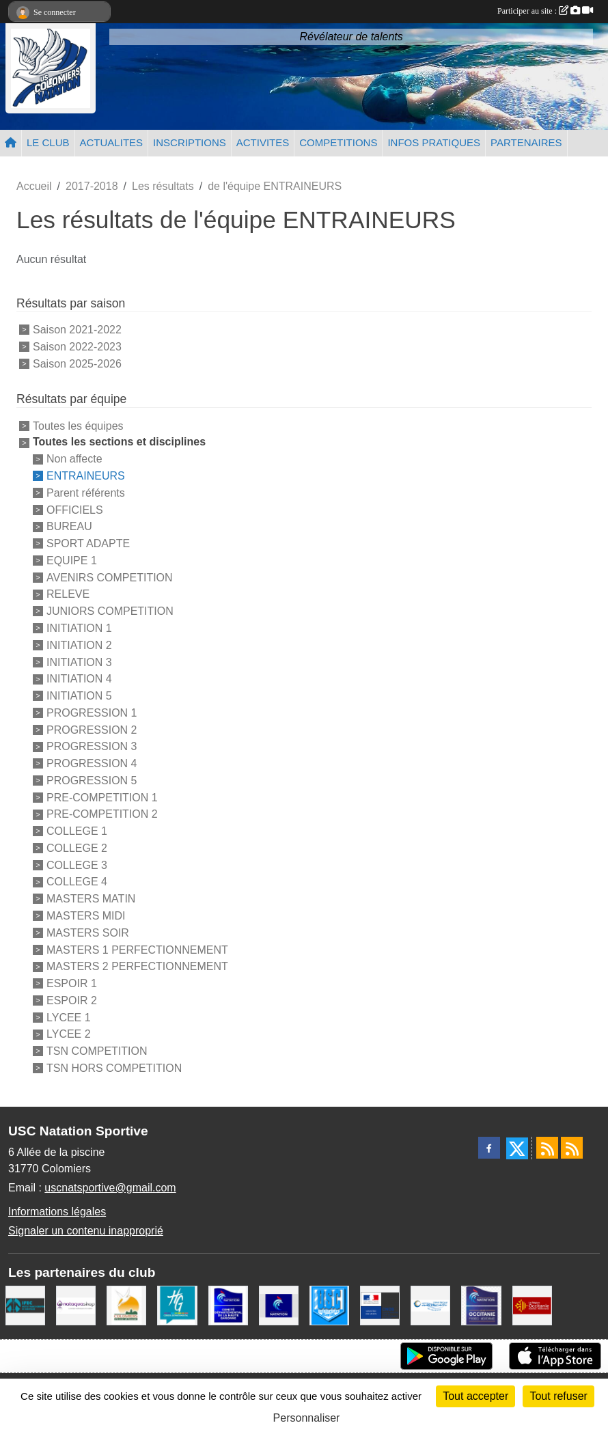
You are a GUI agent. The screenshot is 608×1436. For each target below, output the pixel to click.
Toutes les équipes (78, 425)
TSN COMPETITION (97, 1051)
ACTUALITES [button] (111, 142)
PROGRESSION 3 (91, 746)
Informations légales (57, 1211)
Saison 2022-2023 (77, 347)
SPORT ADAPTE (88, 543)
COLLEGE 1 (76, 831)
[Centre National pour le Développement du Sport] (380, 1304)
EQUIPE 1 (71, 560)
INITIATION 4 (79, 679)
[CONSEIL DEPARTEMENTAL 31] (177, 1304)
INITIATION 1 (79, 628)
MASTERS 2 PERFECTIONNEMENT (137, 966)
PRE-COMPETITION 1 (102, 797)
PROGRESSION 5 (91, 780)
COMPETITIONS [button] (338, 142)
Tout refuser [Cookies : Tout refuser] (558, 1396)
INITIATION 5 (79, 696)
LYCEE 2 (68, 1034)
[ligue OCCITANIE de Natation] (481, 1304)
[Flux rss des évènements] (572, 1148)
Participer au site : (545, 11)
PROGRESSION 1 (91, 713)
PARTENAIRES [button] (526, 142)
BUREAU (69, 526)
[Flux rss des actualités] (547, 1148)
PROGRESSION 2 (91, 729)
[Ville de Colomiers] (126, 1304)
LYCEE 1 (68, 1017)
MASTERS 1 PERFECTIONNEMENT (137, 949)
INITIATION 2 (79, 645)
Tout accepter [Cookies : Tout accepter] (475, 1396)
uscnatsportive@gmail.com (110, 1187)
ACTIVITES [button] (263, 142)
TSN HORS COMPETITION (114, 1068)
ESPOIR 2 (71, 1000)
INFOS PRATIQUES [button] (433, 142)
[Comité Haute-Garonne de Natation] (228, 1304)
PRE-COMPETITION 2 (102, 814)
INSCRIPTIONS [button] (189, 142)
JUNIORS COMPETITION (110, 611)
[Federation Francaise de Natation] (279, 1304)
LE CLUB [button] (48, 142)
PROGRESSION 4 (91, 763)
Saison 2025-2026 (77, 363)
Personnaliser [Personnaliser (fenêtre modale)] (306, 1418)
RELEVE (67, 594)
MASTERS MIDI (86, 916)
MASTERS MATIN (90, 899)
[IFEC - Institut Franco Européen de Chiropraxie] (25, 1304)
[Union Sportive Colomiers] (329, 1304)
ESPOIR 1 (71, 983)
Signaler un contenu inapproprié (85, 1231)
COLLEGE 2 (76, 848)
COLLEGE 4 (76, 881)
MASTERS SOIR (87, 933)
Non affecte (74, 459)
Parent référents (85, 493)
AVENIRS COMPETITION (109, 577)
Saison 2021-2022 (77, 329)
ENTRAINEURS (85, 476)
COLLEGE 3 (76, 864)
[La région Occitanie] (532, 1304)
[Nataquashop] (76, 1304)
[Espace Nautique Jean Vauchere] (430, 1304)
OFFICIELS (74, 509)
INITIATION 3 (79, 661)
